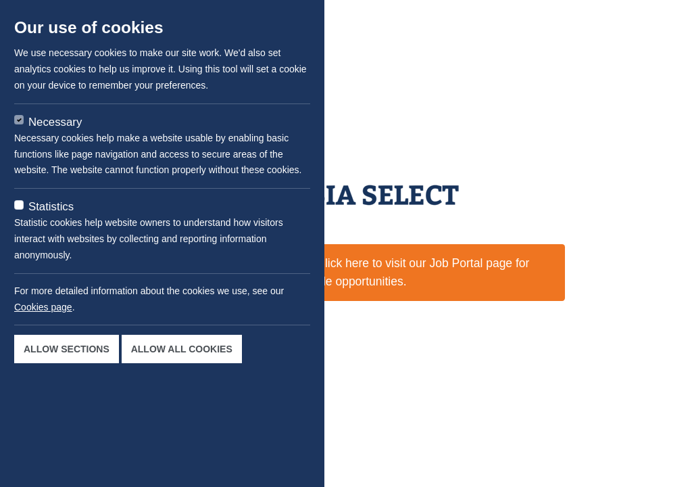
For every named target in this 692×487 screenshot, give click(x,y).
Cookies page (43, 307)
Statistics (51, 206)
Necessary (55, 122)
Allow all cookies (181, 349)
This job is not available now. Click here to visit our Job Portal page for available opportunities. (346, 271)
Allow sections (66, 349)
